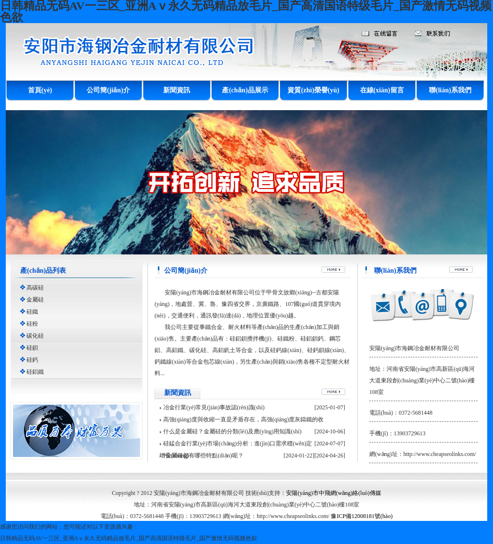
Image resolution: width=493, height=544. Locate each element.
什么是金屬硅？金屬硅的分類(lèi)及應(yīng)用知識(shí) (232, 431)
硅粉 (32, 323)
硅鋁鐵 (35, 371)
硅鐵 (32, 311)
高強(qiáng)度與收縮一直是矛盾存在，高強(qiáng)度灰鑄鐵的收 (243, 419)
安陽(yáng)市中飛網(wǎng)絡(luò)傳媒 (333, 493)
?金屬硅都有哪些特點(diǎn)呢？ (203, 455)
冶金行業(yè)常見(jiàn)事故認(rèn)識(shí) (214, 407)
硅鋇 (32, 347)
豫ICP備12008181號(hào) (361, 516)
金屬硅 (35, 299)
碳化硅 (35, 335)
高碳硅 (35, 287)
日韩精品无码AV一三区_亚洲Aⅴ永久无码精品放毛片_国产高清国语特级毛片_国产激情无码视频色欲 (128, 538)
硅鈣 (32, 359)
